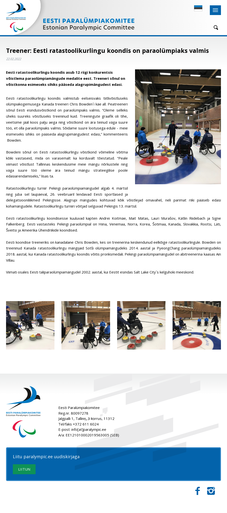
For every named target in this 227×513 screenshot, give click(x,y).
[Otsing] (214, 27)
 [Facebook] (197, 491)
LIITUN (24, 469)
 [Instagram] (211, 491)
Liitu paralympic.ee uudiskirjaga (46, 456)
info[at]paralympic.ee (88, 429)
